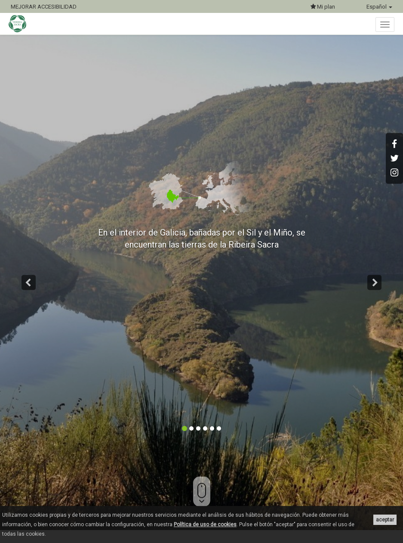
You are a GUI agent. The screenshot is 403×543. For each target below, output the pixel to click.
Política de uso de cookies (205, 524)
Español (379, 6)
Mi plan (323, 6)
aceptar (385, 520)
